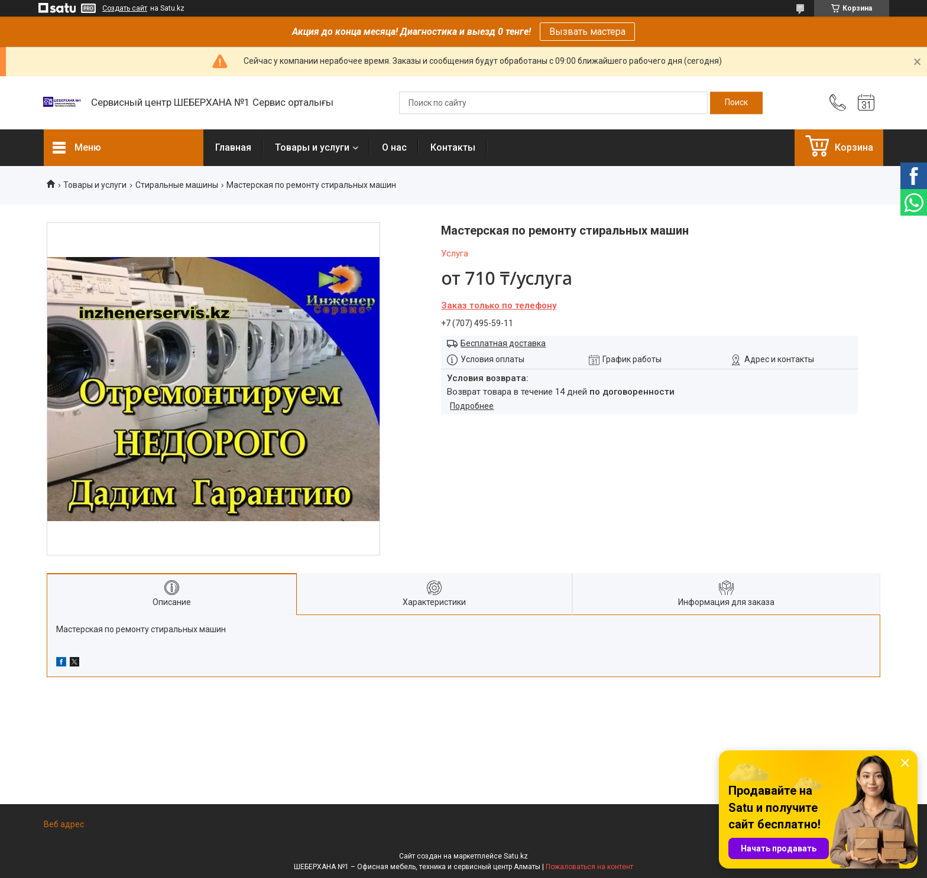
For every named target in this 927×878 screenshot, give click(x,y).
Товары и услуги (312, 147)
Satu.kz (516, 856)
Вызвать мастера (587, 31)
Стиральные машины (176, 185)
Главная (233, 147)
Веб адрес (64, 824)
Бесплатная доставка (503, 343)
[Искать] (736, 103)
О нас (394, 147)
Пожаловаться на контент (589, 867)
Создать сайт (124, 8)
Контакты (452, 147)
